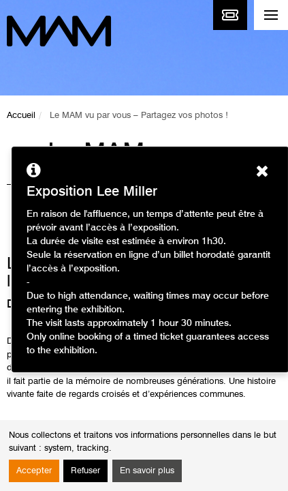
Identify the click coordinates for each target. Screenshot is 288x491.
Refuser (85, 470)
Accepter (34, 470)
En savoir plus (147, 470)
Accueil (21, 115)
